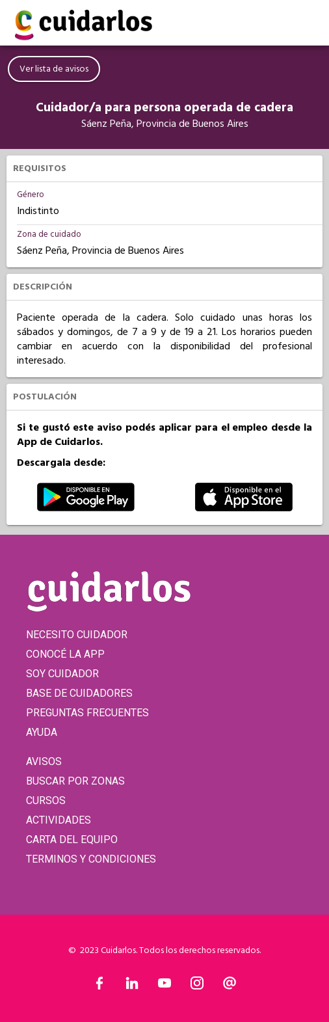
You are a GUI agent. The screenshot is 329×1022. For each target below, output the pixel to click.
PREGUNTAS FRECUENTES (87, 712)
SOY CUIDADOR (62, 673)
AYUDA (41, 732)
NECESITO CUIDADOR (76, 634)
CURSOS (46, 800)
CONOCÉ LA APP (65, 654)
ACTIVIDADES (58, 820)
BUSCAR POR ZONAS (75, 781)
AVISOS (44, 761)
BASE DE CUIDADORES (79, 693)
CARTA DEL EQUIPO (72, 839)
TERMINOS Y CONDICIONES (91, 859)
